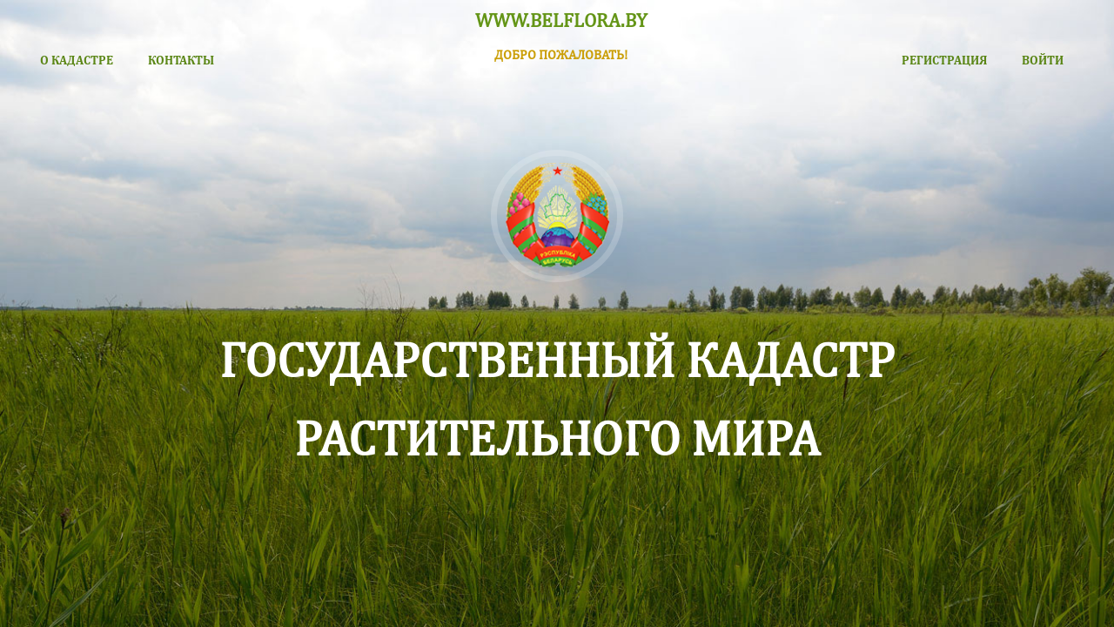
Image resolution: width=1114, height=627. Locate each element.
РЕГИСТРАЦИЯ (944, 59)
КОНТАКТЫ (181, 59)
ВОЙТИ (1043, 59)
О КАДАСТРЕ (76, 59)
